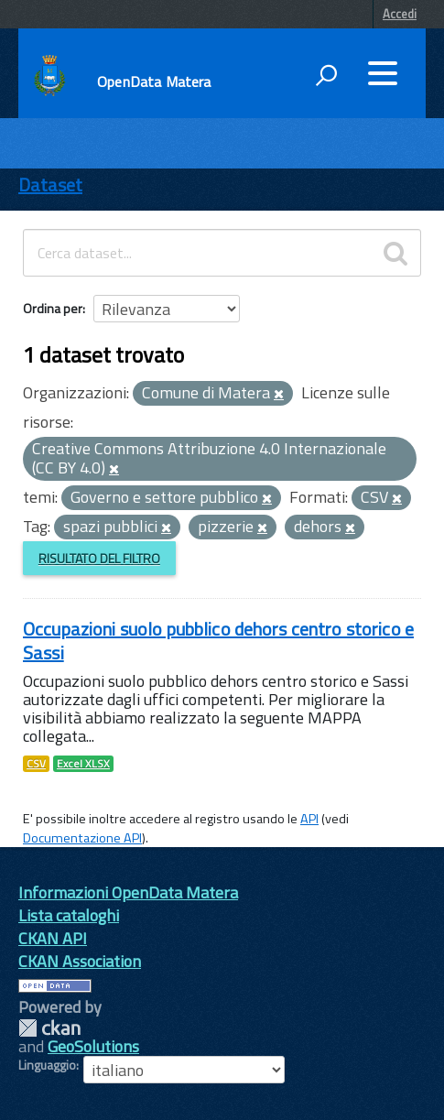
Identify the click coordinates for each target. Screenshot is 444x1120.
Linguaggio (47, 1065)
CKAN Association (79, 961)
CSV (36, 764)
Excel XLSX (83, 764)
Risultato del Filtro (99, 558)
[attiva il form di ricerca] (326, 75)
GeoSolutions (93, 1046)
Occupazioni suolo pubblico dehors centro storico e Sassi (218, 640)
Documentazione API (82, 838)
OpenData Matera (154, 81)
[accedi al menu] (382, 73)
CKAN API (52, 938)
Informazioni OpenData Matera (128, 892)
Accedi (400, 14)
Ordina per (52, 308)
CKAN (49, 1028)
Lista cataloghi (68, 915)
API (309, 819)
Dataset (50, 184)
